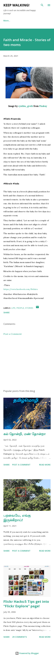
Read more (45, 464)
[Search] (42, 5)
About (20, 20)
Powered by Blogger (27, 653)
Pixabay (43, 106)
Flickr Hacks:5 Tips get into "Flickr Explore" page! (26, 603)
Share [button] (6, 312)
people (20, 308)
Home (6, 20)
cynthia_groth (25, 106)
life (13, 308)
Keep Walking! (16, 5)
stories (29, 308)
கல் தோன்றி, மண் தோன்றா (24, 433)
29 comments (19, 637)
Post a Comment (12, 333)
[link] (20, 289)
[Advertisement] (26, 362)
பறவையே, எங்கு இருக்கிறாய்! (17, 517)
